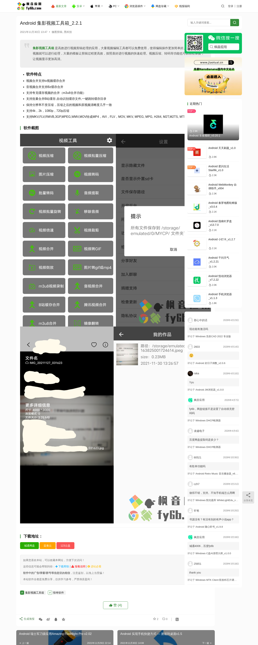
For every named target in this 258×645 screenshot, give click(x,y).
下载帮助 (62, 501)
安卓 (80, 6)
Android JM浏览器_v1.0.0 (209, 389)
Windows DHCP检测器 (208, 420)
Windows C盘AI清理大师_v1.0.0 (213, 553)
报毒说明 (78, 501)
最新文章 (62, 6)
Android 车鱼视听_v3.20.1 (204, 135)
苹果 (98, 6)
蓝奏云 (48, 480)
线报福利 (185, 6)
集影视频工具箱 (43, 48)
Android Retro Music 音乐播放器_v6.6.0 (217, 473)
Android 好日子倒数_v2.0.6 (210, 363)
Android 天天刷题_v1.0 (222, 147)
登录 (230, 6)
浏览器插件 (137, 6)
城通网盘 (29, 480)
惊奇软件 (58, 527)
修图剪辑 (57, 31)
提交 (168, 620)
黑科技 (68, 31)
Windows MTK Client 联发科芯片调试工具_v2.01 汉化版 (226, 579)
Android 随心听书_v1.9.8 (209, 526)
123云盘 (65, 480)
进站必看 (94, 501)
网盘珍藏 (162, 6)
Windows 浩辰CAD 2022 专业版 (213, 336)
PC (116, 6)
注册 (239, 6)
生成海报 (27, 555)
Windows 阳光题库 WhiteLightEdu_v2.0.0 (218, 500)
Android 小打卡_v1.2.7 (221, 239)
